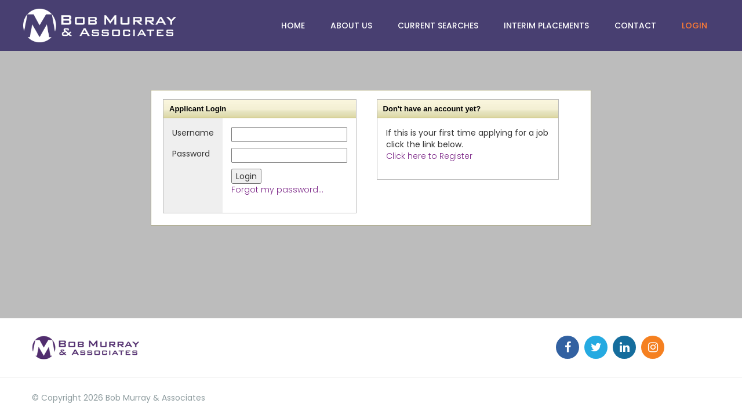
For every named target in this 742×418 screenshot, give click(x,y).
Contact (635, 25)
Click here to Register (429, 156)
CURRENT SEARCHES (438, 25)
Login (694, 25)
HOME (293, 25)
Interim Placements (546, 25)
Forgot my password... (277, 189)
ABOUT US (351, 25)
